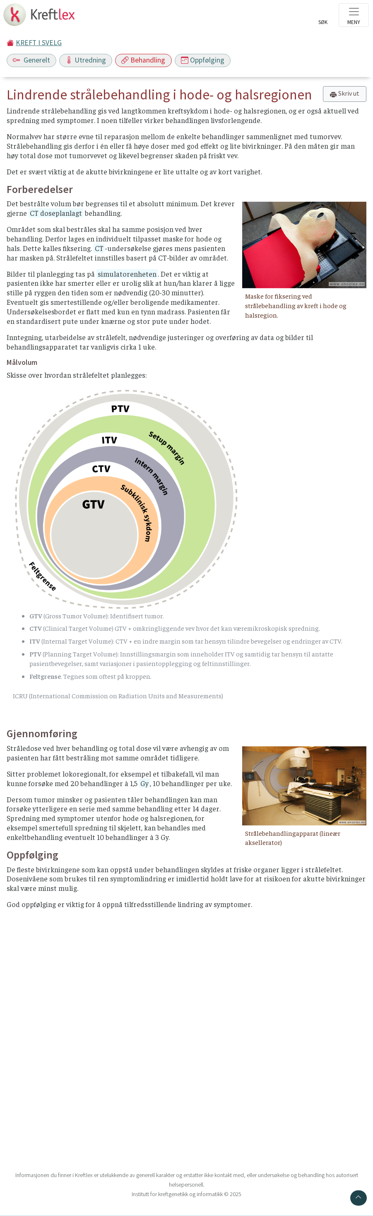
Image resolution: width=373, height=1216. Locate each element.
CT (99, 248)
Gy (144, 783)
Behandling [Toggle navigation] (143, 60)
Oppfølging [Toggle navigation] (202, 60)
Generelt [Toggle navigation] (31, 60)
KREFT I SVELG (39, 42)
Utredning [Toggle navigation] (85, 60)
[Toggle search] (323, 17)
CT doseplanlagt (56, 212)
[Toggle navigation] (354, 15)
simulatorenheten (127, 273)
